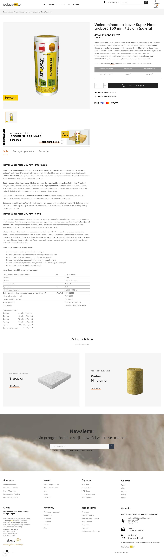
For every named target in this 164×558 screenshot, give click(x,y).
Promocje (85, 548)
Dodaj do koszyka (133, 85)
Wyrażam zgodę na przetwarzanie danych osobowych (72, 450)
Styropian (8, 497)
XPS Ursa (85, 502)
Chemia (125, 499)
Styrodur (87, 497)
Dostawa (47, 556)
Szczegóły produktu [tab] (23, 151)
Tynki (123, 504)
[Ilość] (99, 85)
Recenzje (44, 151)
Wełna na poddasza (51, 501)
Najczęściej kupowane (90, 554)
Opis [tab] (5, 151)
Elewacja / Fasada (10, 504)
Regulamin (48, 549)
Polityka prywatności (51, 546)
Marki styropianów (10, 501)
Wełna (47, 497)
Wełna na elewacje (51, 504)
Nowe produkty (88, 551)
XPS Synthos (87, 505)
